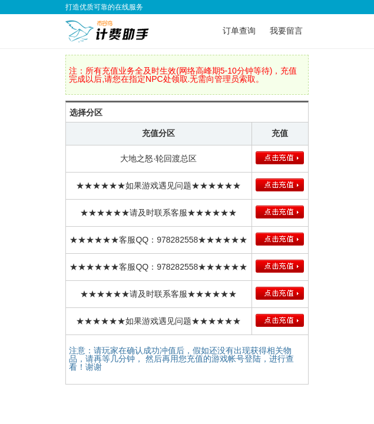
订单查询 (239, 30)
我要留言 (286, 30)
